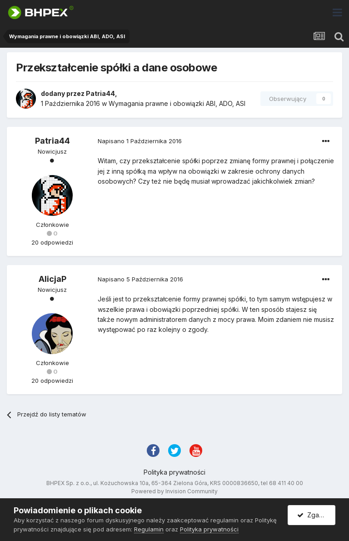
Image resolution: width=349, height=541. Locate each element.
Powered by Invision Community (174, 491)
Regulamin (149, 529)
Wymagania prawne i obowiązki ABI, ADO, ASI (177, 103)
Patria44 (100, 93)
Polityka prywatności (174, 472)
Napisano (140, 141)
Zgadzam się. (316, 515)
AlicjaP (52, 279)
